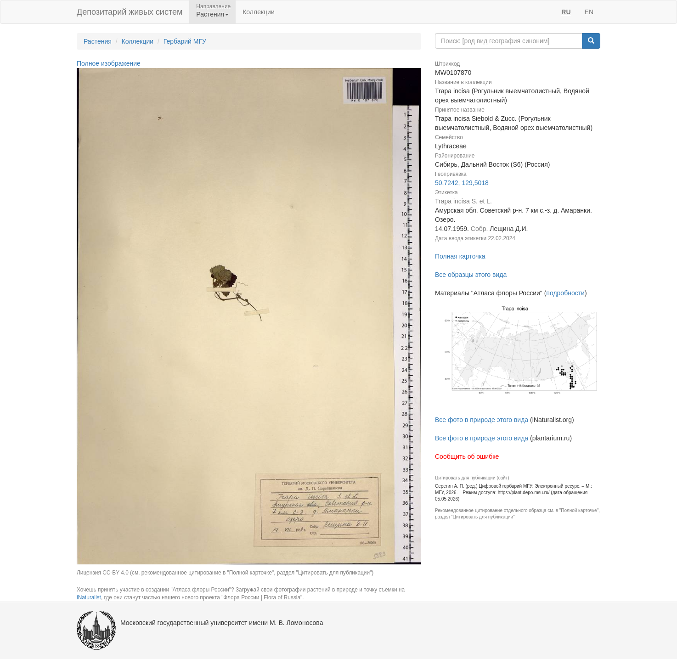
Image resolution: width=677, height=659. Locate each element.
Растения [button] (212, 14)
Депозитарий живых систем (129, 12)
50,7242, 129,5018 (462, 182)
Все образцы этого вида (471, 274)
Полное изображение (109, 63)
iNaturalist (89, 597)
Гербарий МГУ (185, 41)
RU (565, 12)
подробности (565, 293)
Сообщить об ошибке (467, 456)
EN (589, 12)
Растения (98, 41)
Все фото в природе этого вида (481, 419)
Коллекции (259, 12)
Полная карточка (460, 256)
